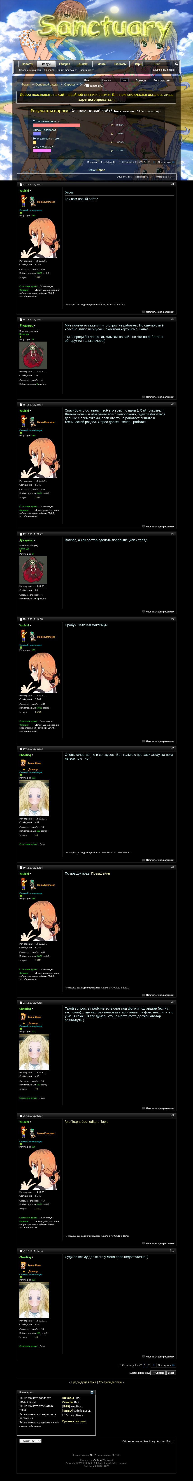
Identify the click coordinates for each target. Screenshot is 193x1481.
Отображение (163, 176)
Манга (102, 64)
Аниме (83, 64)
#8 (172, 1002)
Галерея (64, 64)
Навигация (85, 70)
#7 (172, 867)
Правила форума (74, 1421)
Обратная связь (132, 1441)
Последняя (166, 162)
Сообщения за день (30, 70)
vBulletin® (98, 1460)
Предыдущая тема (83, 1382)
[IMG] (66, 1406)
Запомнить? (95, 85)
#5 (172, 618)
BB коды (68, 1398)
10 (112, 133)
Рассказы (120, 64)
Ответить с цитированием (158, 312)
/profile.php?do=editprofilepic (86, 1121)
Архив (161, 1441)
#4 (172, 533)
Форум (46, 64)
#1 (172, 184)
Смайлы (67, 1402)
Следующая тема (110, 1382)
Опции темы (123, 176)
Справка (49, 70)
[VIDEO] (67, 1411)
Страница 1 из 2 (132, 162)
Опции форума (65, 70)
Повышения (100, 873)
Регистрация (161, 80)
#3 (172, 404)
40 (36, 835)
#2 (172, 319)
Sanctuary (149, 1441)
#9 (172, 1115)
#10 (172, 1250)
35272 (38, 277)
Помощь (141, 80)
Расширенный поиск (163, 69)
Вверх (171, 1372)
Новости (27, 64)
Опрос (100, 170)
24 (112, 150)
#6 (172, 748)
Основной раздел (47, 84)
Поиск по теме (143, 176)
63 (112, 125)
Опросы (69, 84)
